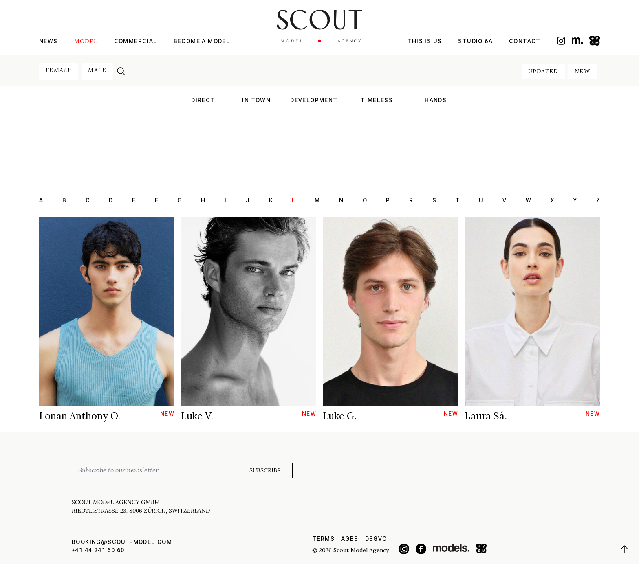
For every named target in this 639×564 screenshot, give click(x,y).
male (97, 70)
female (59, 70)
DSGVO (376, 538)
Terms (323, 538)
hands (436, 100)
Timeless (377, 100)
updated (543, 71)
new (582, 71)
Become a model (202, 41)
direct (203, 100)
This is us (424, 41)
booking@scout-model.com (122, 542)
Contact (525, 41)
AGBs (350, 538)
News (48, 41)
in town (256, 100)
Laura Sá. (486, 416)
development (313, 100)
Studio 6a (475, 41)
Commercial (135, 41)
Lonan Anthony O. (79, 416)
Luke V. (197, 416)
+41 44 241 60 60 (98, 550)
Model (86, 41)
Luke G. (340, 416)
